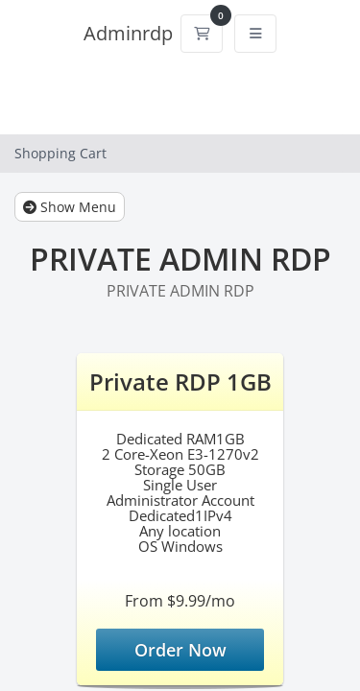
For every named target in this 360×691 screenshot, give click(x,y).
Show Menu (69, 207)
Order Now (180, 649)
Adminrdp (128, 33)
